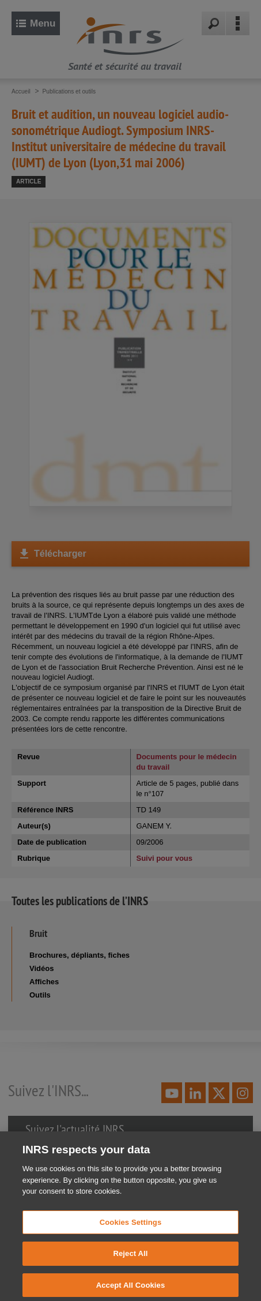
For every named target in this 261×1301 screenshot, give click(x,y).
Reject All (130, 1263)
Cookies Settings (131, 1231)
